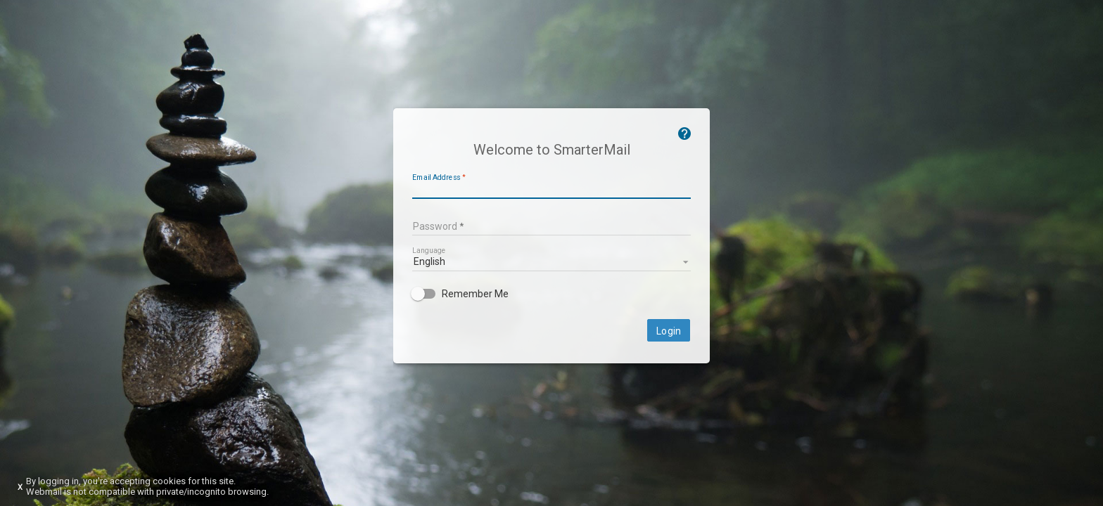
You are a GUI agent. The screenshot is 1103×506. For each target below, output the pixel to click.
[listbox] (551, 260)
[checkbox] (551, 294)
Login (668, 331)
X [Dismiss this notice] (20, 487)
